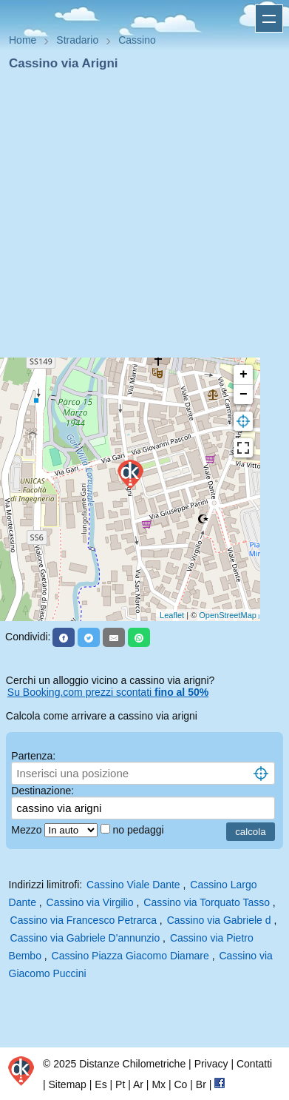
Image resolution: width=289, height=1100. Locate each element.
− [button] (243, 394)
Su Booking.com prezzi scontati (107, 692)
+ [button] (243, 374)
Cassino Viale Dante (133, 885)
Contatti (254, 1064)
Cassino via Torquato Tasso (206, 902)
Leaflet (172, 615)
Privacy (211, 1064)
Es (100, 1084)
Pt (120, 1084)
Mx (159, 1084)
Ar (138, 1084)
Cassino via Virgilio (90, 902)
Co (180, 1084)
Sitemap (67, 1084)
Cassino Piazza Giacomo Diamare (130, 956)
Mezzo (27, 830)
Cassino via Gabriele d (219, 920)
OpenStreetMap (227, 615)
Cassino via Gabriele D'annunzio (85, 938)
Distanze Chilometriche (132, 1064)
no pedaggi (139, 830)
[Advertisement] (138, 219)
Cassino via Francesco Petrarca (83, 920)
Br (201, 1084)
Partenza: (33, 756)
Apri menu (269, 18)
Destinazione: (42, 791)
